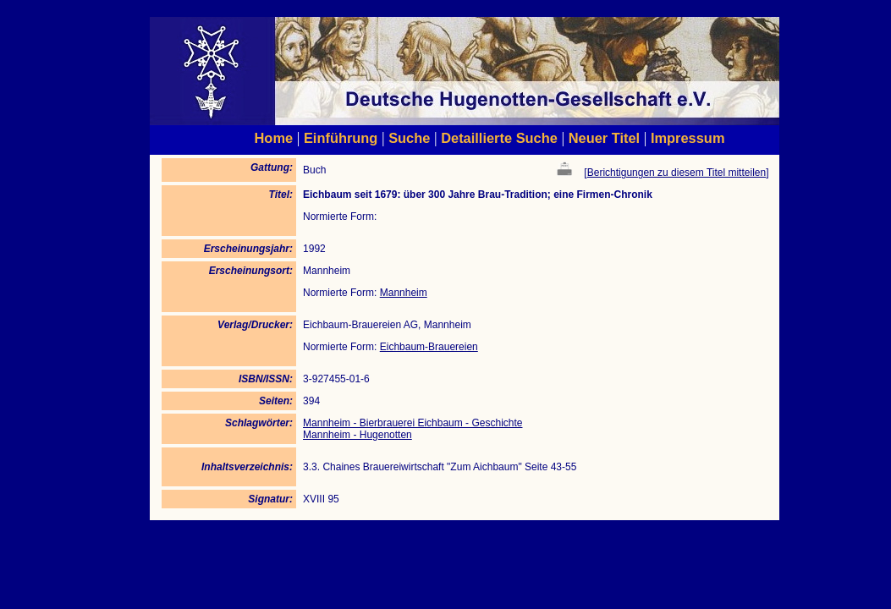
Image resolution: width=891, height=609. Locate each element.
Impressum (688, 137)
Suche (409, 137)
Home (274, 137)
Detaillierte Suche (499, 137)
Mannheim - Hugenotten (357, 435)
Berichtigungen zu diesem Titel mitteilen (676, 172)
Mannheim (403, 293)
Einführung (340, 137)
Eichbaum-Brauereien (429, 347)
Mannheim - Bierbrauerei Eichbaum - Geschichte (412, 423)
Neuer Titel (605, 137)
